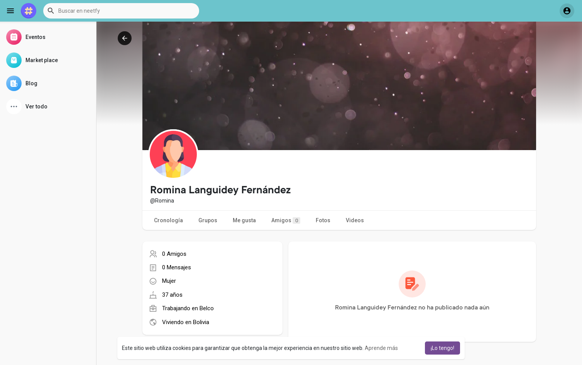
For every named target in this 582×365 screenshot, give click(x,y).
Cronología (168, 220)
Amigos (285, 220)
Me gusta (244, 220)
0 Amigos (174, 253)
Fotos (323, 220)
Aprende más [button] (381, 348)
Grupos (207, 220)
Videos (355, 220)
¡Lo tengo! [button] (442, 348)
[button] (121, 11)
